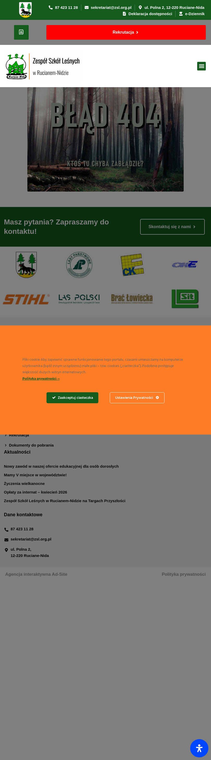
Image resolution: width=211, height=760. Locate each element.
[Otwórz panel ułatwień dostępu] (199, 748)
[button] (201, 66)
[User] (21, 32)
